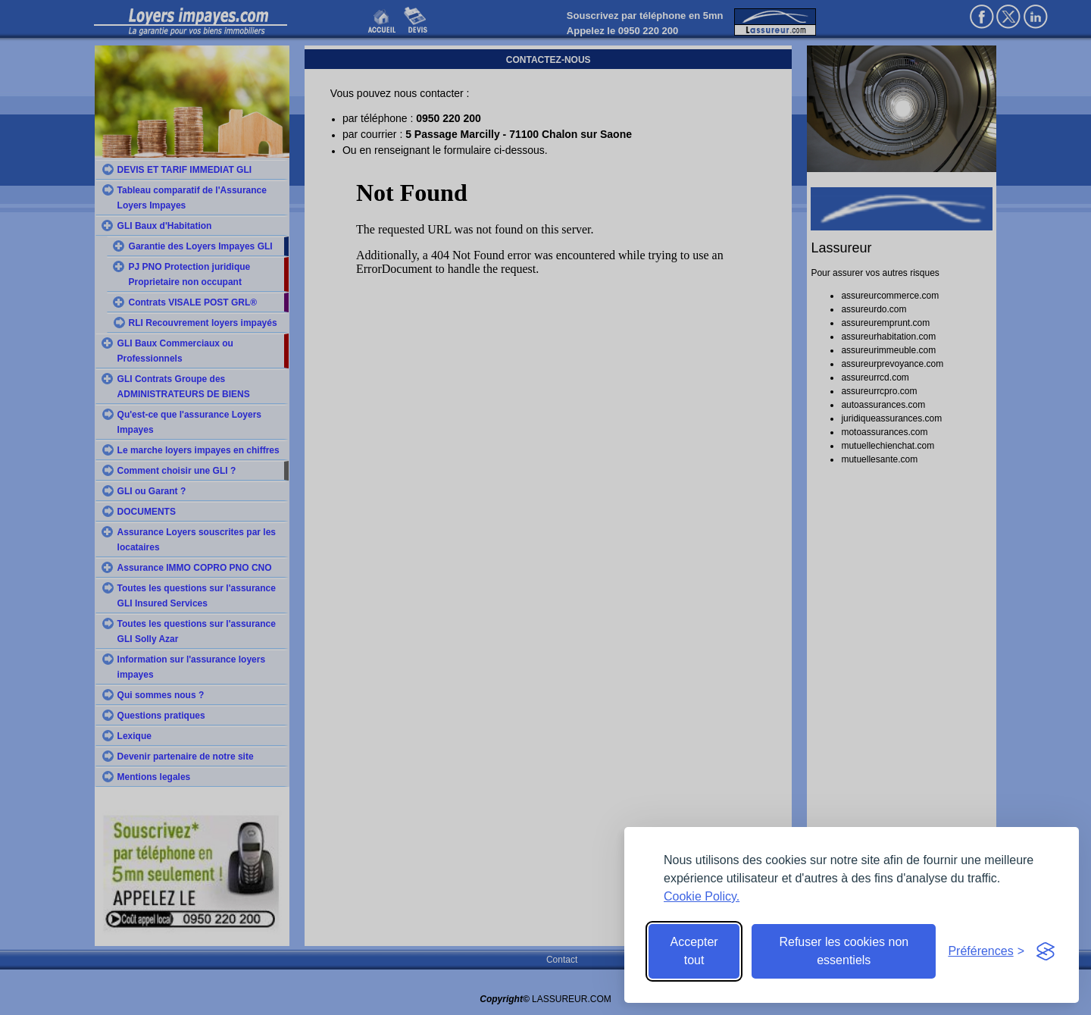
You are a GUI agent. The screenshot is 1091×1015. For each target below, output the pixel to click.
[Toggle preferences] (986, 951)
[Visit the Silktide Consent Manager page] (1045, 951)
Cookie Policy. (701, 896)
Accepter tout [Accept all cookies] (694, 950)
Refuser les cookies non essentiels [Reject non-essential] (843, 950)
